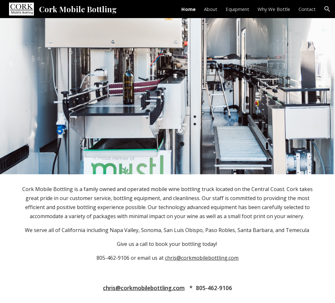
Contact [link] (307, 9)
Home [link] (188, 9)
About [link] (210, 9)
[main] (167, 223)
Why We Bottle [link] (274, 9)
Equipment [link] (237, 9)
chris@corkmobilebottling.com (202, 257)
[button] (327, 9)
